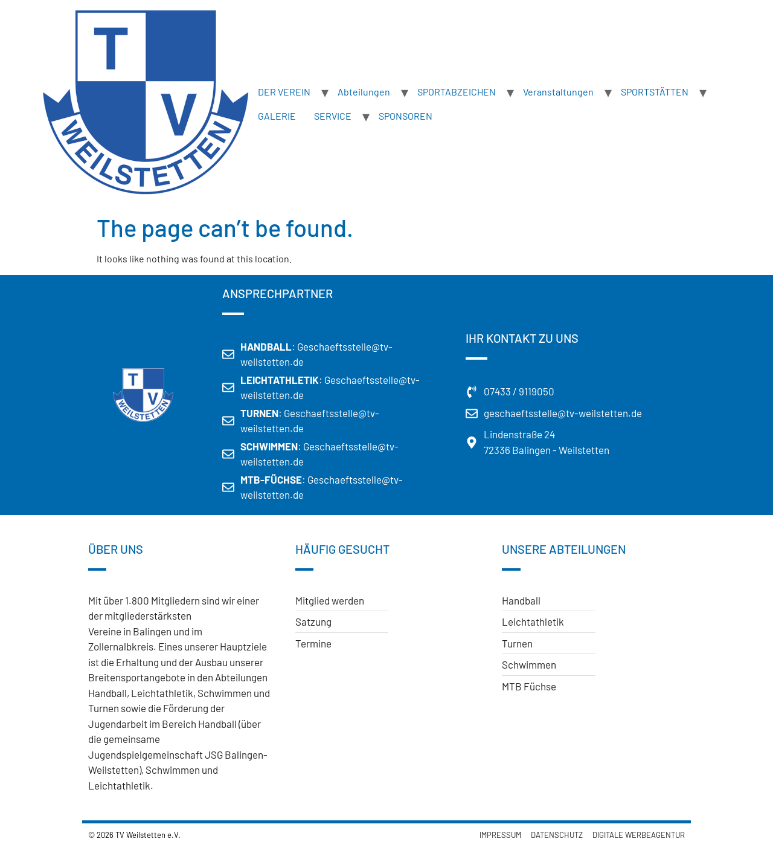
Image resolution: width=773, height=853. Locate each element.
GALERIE (277, 116)
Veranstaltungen (558, 91)
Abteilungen (364, 91)
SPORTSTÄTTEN (654, 91)
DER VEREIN (284, 91)
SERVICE (332, 116)
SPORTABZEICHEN (456, 91)
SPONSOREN (405, 116)
